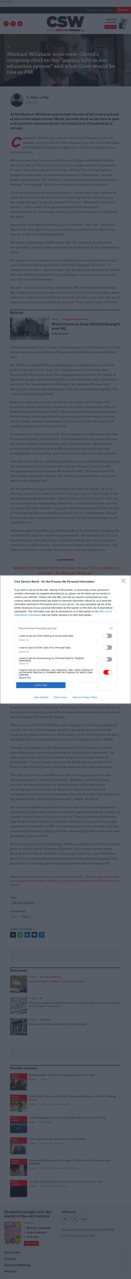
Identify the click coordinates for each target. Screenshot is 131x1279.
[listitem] (65, 628)
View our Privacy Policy (84, 697)
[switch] (107, 635)
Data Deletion (41, 697)
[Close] (124, 582)
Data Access (60, 697)
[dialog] (65, 639)
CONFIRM (40, 685)
